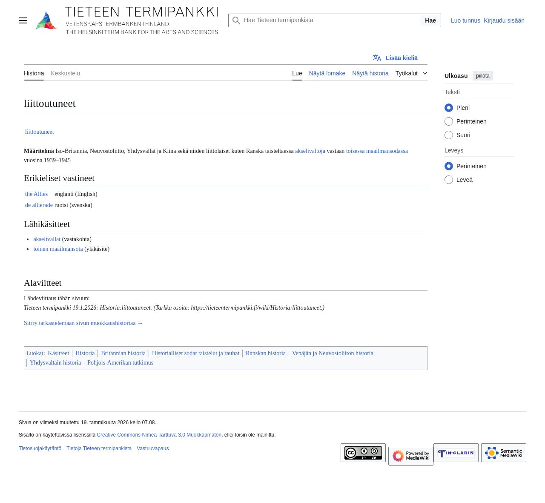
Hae (430, 20)
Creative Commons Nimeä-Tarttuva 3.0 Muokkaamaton (159, 435)
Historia (85, 353)
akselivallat (46, 239)
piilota (482, 76)
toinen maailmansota (58, 249)
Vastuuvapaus (153, 448)
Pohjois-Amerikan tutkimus (120, 362)
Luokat (34, 353)
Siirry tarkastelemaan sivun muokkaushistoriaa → (83, 323)
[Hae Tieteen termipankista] (324, 20)
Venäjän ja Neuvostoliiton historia (332, 353)
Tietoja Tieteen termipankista (99, 448)
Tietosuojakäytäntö (40, 448)
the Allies (36, 194)
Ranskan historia (266, 353)
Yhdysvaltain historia (55, 362)
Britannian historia (123, 353)
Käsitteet (58, 353)
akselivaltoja (310, 151)
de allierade (39, 205)
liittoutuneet (39, 132)
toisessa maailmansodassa (377, 151)
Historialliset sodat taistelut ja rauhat (195, 353)
